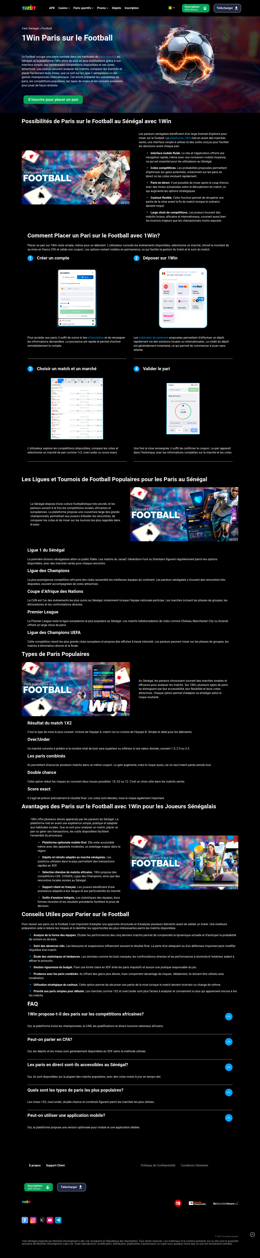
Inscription (132, 8)
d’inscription (96, 338)
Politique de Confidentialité (158, 1165)
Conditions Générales (194, 1165)
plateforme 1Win (180, 138)
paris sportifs (107, 57)
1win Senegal (30, 28)
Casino (62, 8)
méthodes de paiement (153, 338)
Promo (101, 8)
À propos (35, 1165)
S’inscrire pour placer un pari (53, 100)
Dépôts (116, 8)
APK (52, 8)
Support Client (55, 1165)
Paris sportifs (82, 8)
